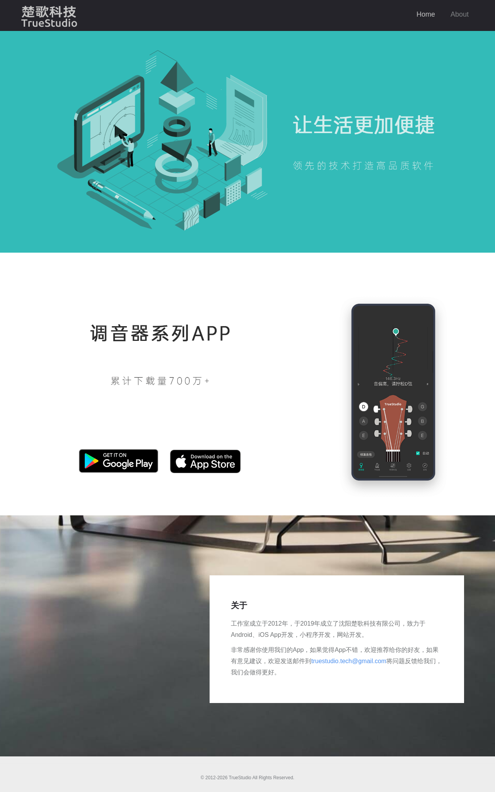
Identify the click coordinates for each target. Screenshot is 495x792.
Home (425, 14)
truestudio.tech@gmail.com (348, 661)
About (460, 14)
